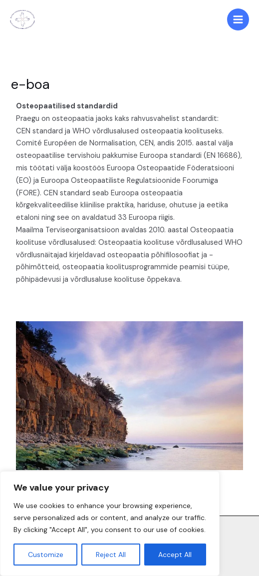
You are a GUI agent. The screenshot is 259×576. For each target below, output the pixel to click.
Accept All (175, 554)
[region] (110, 523)
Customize (45, 554)
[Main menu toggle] (238, 19)
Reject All (111, 554)
